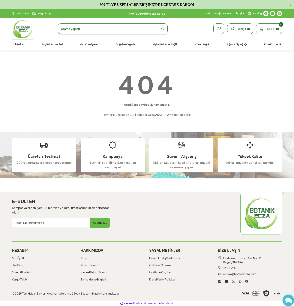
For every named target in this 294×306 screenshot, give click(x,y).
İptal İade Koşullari (160, 272)
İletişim (85, 258)
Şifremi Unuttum (22, 272)
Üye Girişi (17, 265)
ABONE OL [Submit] (100, 222)
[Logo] (22, 28)
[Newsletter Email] (61, 223)
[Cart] (269, 28)
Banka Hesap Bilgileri (93, 279)
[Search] (113, 28)
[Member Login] (240, 28)
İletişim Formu (89, 265)
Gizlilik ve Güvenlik (160, 265)
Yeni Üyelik (18, 258)
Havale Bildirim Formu (94, 272)
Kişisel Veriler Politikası (162, 279)
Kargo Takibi (19, 279)
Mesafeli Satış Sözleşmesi (164, 258)
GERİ (133, 114)
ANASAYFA (162, 114)
